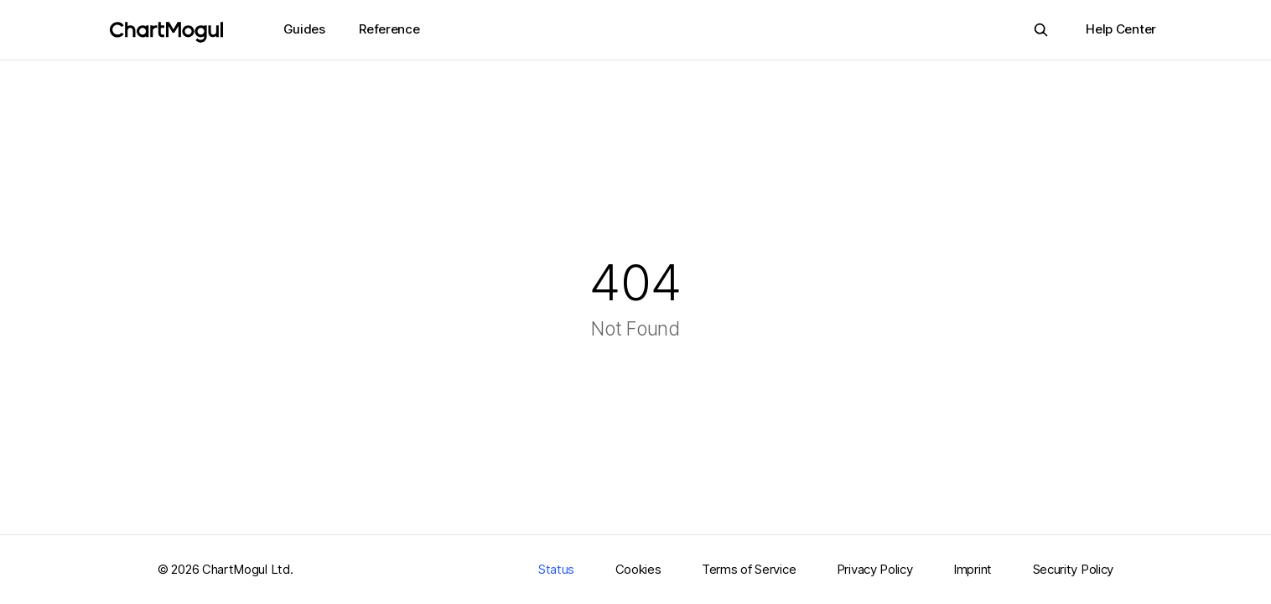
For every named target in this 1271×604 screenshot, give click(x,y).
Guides (304, 29)
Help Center (1121, 29)
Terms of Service (749, 569)
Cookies (638, 569)
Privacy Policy (875, 569)
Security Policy (1073, 569)
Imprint (972, 569)
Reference (389, 29)
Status (556, 569)
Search (1036, 30)
